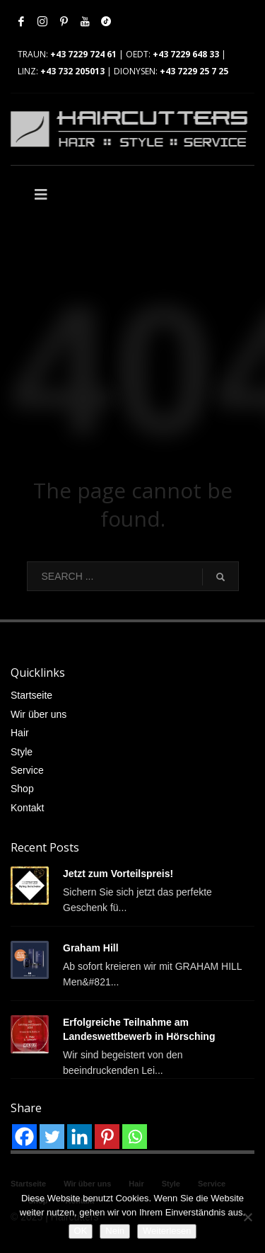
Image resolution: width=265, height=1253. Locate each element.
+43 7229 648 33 (186, 54)
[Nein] (247, 1217)
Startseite (31, 695)
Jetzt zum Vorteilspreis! (118, 873)
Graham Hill (91, 948)
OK (81, 1230)
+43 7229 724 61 (83, 54)
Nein (114, 1230)
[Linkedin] (79, 1136)
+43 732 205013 (72, 71)
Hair (20, 732)
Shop (22, 788)
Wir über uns (38, 714)
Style (22, 751)
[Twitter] (52, 1136)
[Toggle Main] (72, 194)
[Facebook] (24, 1136)
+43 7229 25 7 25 (194, 71)
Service (27, 770)
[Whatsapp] (134, 1136)
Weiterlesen (167, 1230)
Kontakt (27, 807)
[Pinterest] (107, 1136)
